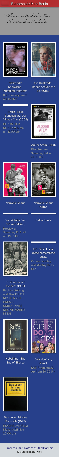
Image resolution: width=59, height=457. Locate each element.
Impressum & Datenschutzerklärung (29, 448)
